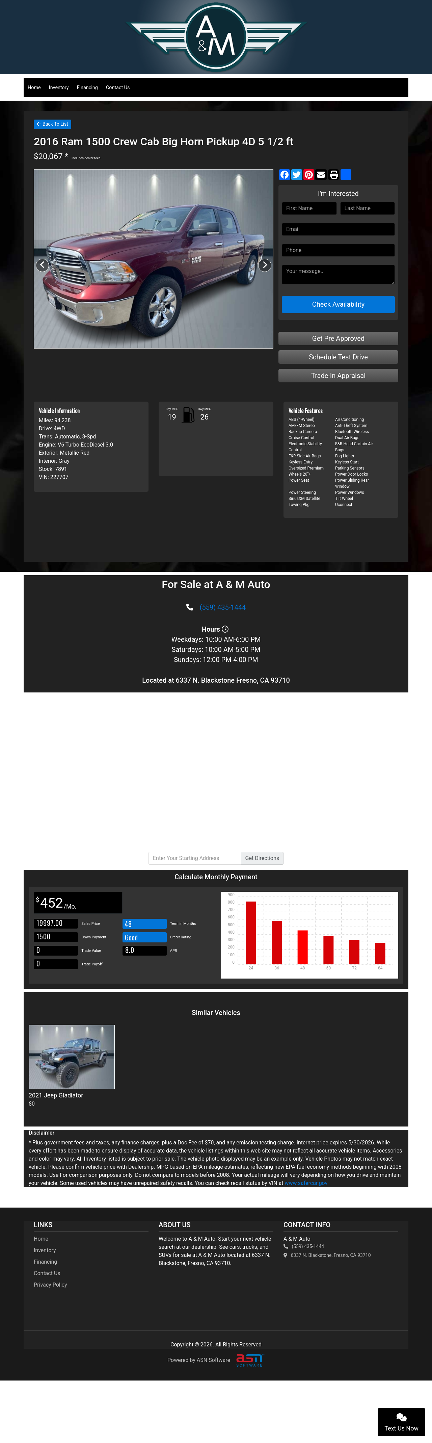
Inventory (59, 88)
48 (128, 924)
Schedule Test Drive (338, 357)
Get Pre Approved (338, 338)
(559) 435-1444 (223, 607)
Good (132, 937)
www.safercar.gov (306, 1183)
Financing (87, 88)
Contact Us (118, 88)
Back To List (52, 124)
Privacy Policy (50, 1285)
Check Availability (338, 304)
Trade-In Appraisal (338, 376)
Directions (262, 858)
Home (34, 88)
